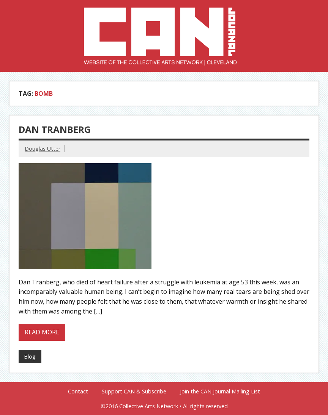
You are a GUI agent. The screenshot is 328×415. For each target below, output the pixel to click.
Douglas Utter (42, 148)
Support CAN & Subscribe (134, 391)
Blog (30, 356)
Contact (78, 391)
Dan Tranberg (55, 129)
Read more (42, 332)
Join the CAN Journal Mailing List (220, 391)
